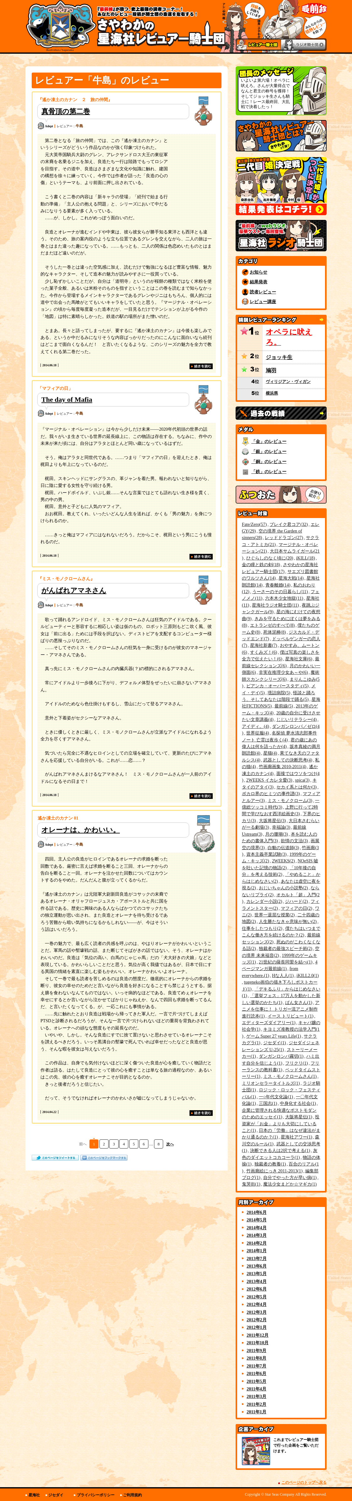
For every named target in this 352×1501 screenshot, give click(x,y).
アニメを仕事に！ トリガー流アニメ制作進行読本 (280, 1009)
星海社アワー (296, 1136)
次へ (170, 1144)
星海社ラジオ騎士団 (275, 605)
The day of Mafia (66, 399)
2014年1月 (257, 1250)
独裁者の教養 (270, 1163)
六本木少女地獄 (284, 598)
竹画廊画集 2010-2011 (283, 766)
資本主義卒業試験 (266, 854)
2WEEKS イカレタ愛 (269, 780)
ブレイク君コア (288, 524)
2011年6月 (256, 1373)
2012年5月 (257, 1296)
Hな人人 (283, 975)
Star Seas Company (279, 1494)
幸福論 (281, 827)
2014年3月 (257, 1235)
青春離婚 (278, 584)
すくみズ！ (263, 652)
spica (302, 780)
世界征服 (257, 732)
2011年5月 (256, 1381)
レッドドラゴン (284, 537)
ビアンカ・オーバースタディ (277, 685)
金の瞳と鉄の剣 (261, 564)
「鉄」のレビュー (268, 471)
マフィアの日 (296, 908)
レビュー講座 (263, 301)
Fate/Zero (254, 524)
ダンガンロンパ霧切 (281, 1056)
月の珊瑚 (276, 834)
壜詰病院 (279, 692)
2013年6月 (257, 1266)
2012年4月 (257, 1304)
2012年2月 (257, 1319)
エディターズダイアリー (269, 1022)
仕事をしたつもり (262, 928)
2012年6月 (257, 1288)
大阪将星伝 (298, 1116)
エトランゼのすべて (272, 625)
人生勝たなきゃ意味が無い (288, 921)
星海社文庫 (298, 658)
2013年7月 (257, 1258)
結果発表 (258, 281)
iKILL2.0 (307, 975)
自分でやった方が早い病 (290, 1177)
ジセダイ (274, 1042)
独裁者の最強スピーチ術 (285, 948)
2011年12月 (258, 1335)
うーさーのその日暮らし (280, 591)
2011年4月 (256, 1388)
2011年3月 (256, 1396)
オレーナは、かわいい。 (80, 830)
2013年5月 (257, 1273)
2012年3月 (257, 1312)
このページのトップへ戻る (304, 1482)
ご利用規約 (132, 1495)
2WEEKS (283, 860)
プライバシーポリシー (96, 1495)
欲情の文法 (294, 840)
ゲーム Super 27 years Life (273, 1036)
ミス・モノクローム (290, 800)
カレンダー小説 (264, 901)
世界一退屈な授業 (274, 914)
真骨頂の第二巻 (65, 111)
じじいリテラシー (296, 719)
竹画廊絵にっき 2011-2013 (274, 1170)
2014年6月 (257, 1212)
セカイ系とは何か (296, 786)
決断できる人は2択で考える (280, 1150)
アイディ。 (255, 726)
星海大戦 (291, 578)
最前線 (284, 705)
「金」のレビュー (268, 441)
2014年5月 (257, 1219)
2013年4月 (257, 1281)
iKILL (305, 557)
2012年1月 (257, 1327)
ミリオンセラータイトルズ (271, 1083)
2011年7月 (256, 1365)
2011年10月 (258, 1342)
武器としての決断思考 (287, 759)
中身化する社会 (298, 1103)
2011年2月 (256, 1404)
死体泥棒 (274, 632)
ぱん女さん (298, 1002)
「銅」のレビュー (268, 461)
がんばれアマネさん (73, 590)
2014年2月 (257, 1243)
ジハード (296, 901)
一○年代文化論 (276, 1096)
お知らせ (258, 272)
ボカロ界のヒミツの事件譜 (271, 793)
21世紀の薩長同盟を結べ (285, 961)
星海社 (34, 1495)
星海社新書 (263, 645)
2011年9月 (256, 1350)
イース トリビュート (290, 1015)
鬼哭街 (251, 1184)
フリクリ (296, 1063)
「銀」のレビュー (268, 451)
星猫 (270, 753)
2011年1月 (256, 1411)
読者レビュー (263, 291)
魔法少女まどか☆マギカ (290, 1184)
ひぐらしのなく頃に (269, 557)
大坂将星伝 (272, 820)
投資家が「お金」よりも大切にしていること (280, 1123)
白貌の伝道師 (283, 847)
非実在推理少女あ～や (283, 672)
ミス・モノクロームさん (290, 1076)
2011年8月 (256, 1358)
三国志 (268, 1103)
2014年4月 (257, 1227)
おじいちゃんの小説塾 (283, 887)
